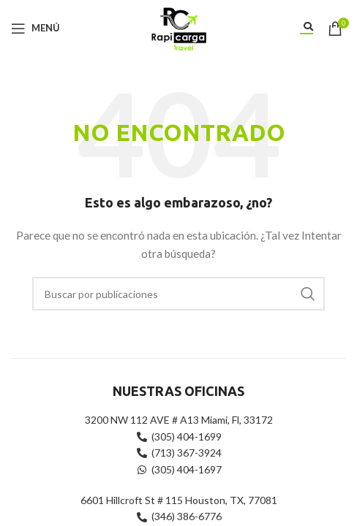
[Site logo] (178, 26)
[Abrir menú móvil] (35, 28)
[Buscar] (178, 293)
